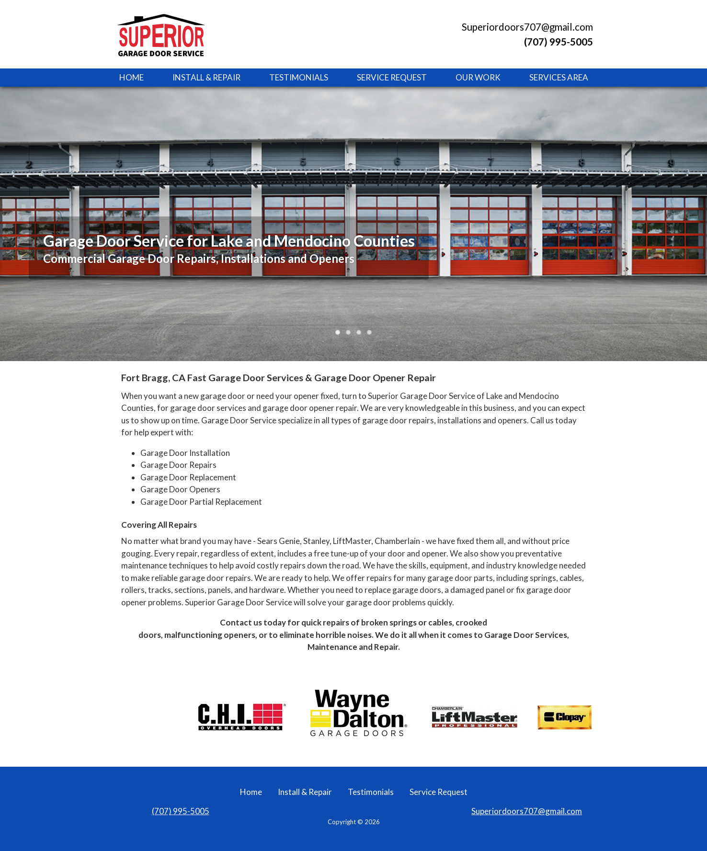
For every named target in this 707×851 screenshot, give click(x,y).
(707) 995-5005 (180, 811)
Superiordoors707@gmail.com (527, 27)
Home (131, 77)
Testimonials (298, 77)
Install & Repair (206, 77)
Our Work (478, 77)
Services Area (558, 77)
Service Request (392, 77)
